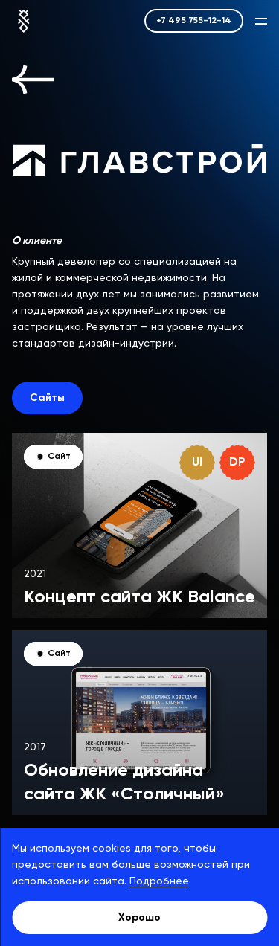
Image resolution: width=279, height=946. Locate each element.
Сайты (47, 398)
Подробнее (159, 881)
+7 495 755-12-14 (193, 20)
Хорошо (139, 918)
